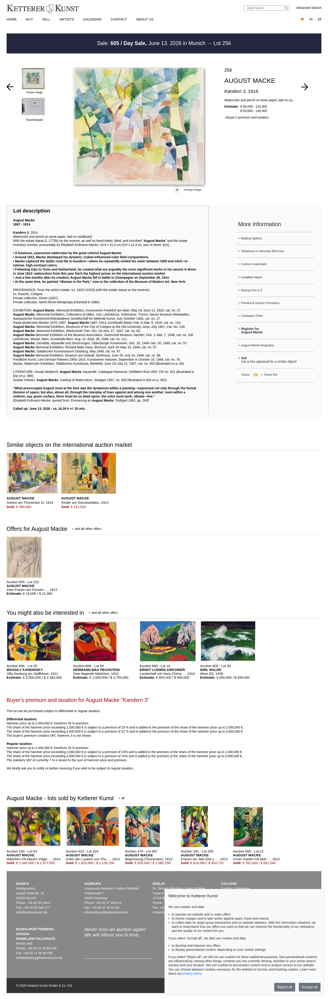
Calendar (92, 19)
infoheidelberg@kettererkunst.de (39, 958)
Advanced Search (309, 8)
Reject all (284, 987)
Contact (119, 19)
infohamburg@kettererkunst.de (106, 912)
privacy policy (192, 973)
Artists (66, 19)
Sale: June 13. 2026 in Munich (152, 43)
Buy (29, 19)
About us (145, 19)
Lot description (31, 211)
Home (12, 19)
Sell (46, 19)
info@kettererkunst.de (31, 912)
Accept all (310, 987)
